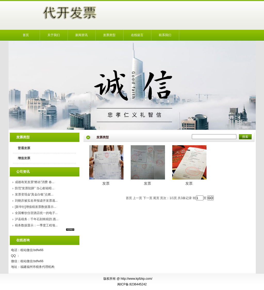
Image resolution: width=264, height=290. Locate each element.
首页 (26, 35)
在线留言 (137, 35)
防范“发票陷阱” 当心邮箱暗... (34, 188)
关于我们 (53, 35)
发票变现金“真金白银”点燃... (34, 194)
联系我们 (165, 35)
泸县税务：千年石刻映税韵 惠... (37, 219)
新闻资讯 (81, 35)
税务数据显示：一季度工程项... (36, 225)
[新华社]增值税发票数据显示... (35, 207)
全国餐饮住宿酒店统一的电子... (36, 213)
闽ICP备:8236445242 (132, 284)
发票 (106, 183)
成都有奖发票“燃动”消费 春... (34, 182)
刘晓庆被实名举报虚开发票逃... (36, 200)
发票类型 (109, 35)
